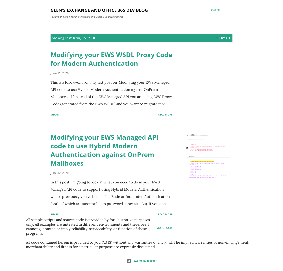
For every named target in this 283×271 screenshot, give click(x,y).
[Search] (215, 10)
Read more (165, 114)
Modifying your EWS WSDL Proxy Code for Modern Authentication (111, 59)
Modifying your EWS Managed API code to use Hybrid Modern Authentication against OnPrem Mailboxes (104, 150)
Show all (223, 38)
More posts (164, 228)
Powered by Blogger (141, 261)
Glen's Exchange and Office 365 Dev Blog (99, 10)
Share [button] (55, 114)
